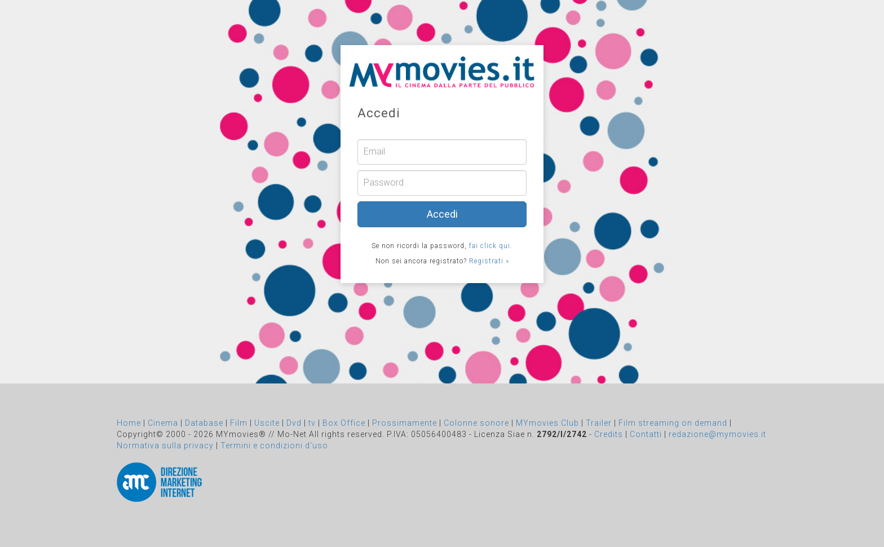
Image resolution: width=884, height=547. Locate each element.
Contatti (646, 434)
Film (238, 422)
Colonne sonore (476, 422)
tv (312, 422)
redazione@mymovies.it (717, 434)
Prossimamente (404, 422)
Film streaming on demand (672, 422)
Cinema (163, 422)
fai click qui (489, 246)
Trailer (599, 422)
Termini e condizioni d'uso (274, 445)
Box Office (343, 422)
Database (204, 422)
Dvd (294, 422)
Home (129, 422)
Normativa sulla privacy (165, 445)
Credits (608, 434)
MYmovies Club (547, 422)
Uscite (267, 422)
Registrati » (489, 261)
